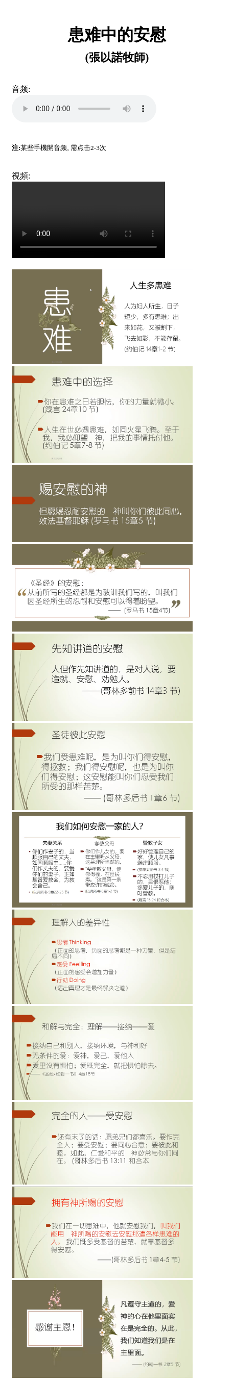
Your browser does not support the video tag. (88, 220)
